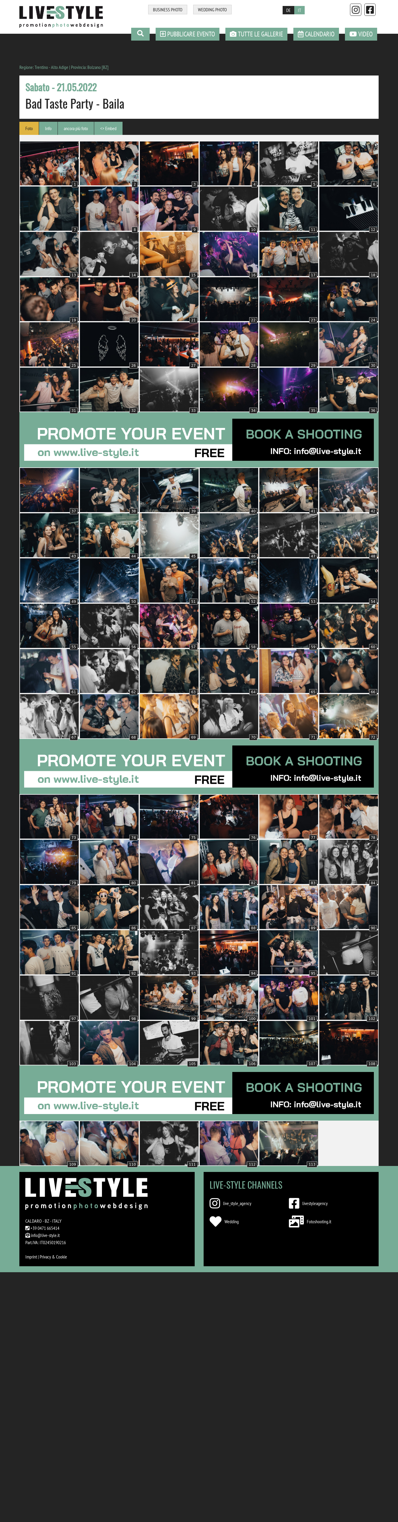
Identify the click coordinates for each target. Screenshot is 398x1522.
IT (299, 10)
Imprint (31, 1257)
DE (288, 10)
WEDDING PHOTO (212, 10)
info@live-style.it (45, 1235)
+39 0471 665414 (44, 1228)
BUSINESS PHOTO (167, 10)
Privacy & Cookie (53, 1257)
